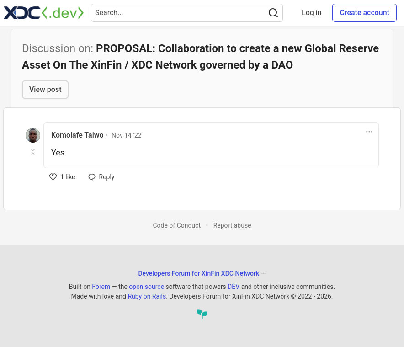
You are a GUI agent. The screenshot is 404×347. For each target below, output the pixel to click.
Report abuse (232, 225)
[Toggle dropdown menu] (369, 131)
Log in (311, 12)
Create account (364, 12)
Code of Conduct (177, 225)
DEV (233, 286)
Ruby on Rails (147, 296)
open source (146, 286)
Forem (101, 286)
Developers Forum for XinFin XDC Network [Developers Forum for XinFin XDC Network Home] (198, 273)
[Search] (273, 12)
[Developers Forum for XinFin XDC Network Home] (44, 13)
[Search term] (187, 13)
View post (45, 89)
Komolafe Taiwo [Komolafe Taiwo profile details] (77, 135)
